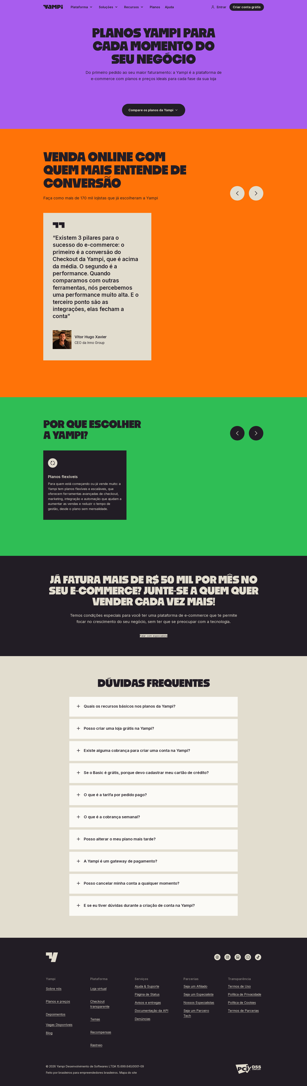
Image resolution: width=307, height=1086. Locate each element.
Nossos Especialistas (198, 1003)
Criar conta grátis (247, 7)
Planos (155, 7)
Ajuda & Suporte (147, 986)
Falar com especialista (153, 635)
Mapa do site (128, 1072)
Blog (49, 1033)
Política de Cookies (242, 1003)
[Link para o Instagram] (227, 957)
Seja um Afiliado (195, 986)
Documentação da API (151, 1011)
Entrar (218, 7)
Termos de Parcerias (243, 1011)
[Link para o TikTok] (258, 957)
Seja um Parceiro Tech (196, 1013)
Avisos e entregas (148, 1003)
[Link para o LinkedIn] (238, 957)
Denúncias (142, 1019)
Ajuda (169, 7)
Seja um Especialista (198, 994)
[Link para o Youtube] (248, 957)
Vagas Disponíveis (59, 1025)
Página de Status (147, 994)
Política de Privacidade (244, 994)
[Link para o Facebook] (217, 957)
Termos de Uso (239, 986)
